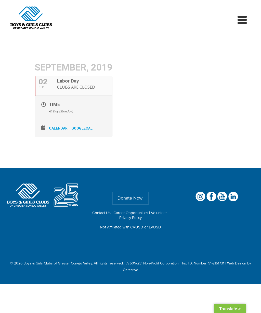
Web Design (236, 263)
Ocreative (130, 269)
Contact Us (101, 212)
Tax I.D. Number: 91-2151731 (202, 263)
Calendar (58, 128)
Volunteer (159, 212)
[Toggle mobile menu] (243, 19)
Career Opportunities (130, 212)
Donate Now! (130, 198)
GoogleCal (82, 128)
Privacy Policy (130, 217)
